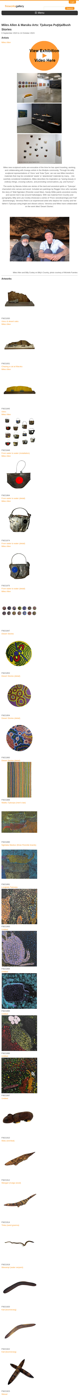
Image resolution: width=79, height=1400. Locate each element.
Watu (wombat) (8, 1141)
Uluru (3, 411)
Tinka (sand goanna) (10, 1225)
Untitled (4, 929)
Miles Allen (6, 42)
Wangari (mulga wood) (11, 1183)
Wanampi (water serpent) (12, 1267)
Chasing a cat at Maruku (11, 366)
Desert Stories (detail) (10, 676)
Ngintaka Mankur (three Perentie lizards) (18, 845)
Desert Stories (7, 634)
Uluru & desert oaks (9, 321)
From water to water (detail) (13, 498)
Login (72, 2)
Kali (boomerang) (8, 1310)
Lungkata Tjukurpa (9, 887)
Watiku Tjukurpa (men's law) (13, 803)
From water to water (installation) (15, 453)
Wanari (4, 1394)
